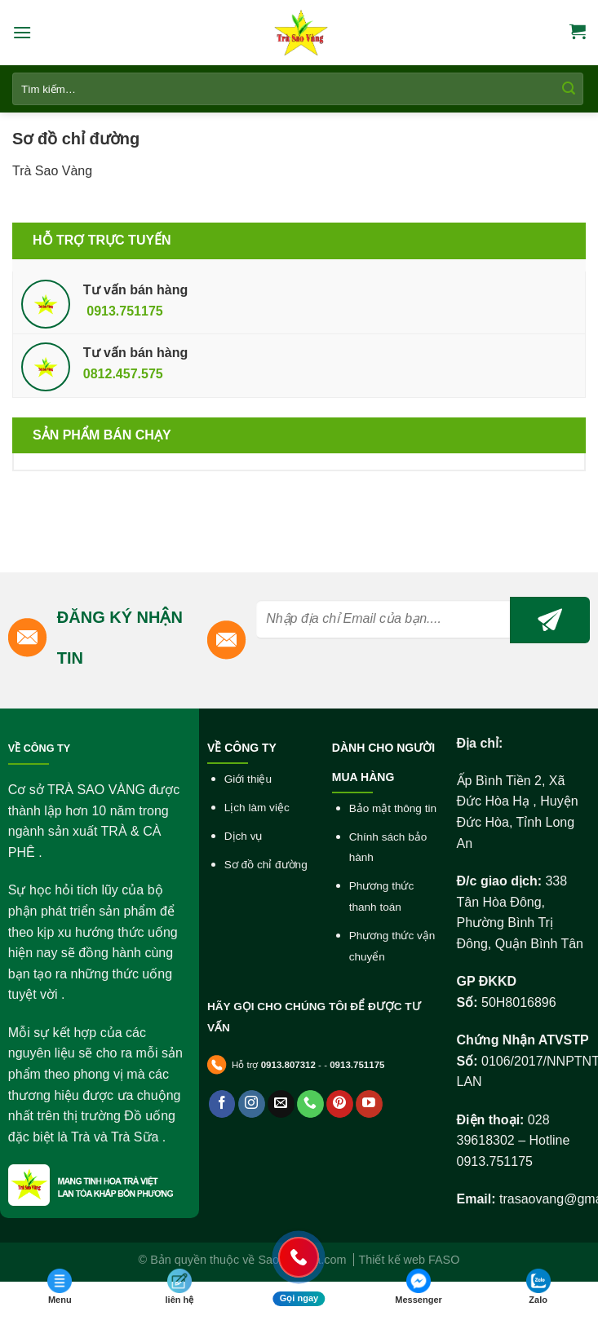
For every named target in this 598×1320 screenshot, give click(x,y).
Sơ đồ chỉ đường (266, 865)
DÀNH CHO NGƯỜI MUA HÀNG (383, 762)
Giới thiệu (248, 779)
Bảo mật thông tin (392, 808)
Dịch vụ (243, 836)
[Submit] (568, 89)
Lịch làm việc (257, 807)
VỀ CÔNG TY (39, 748)
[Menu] (22, 32)
